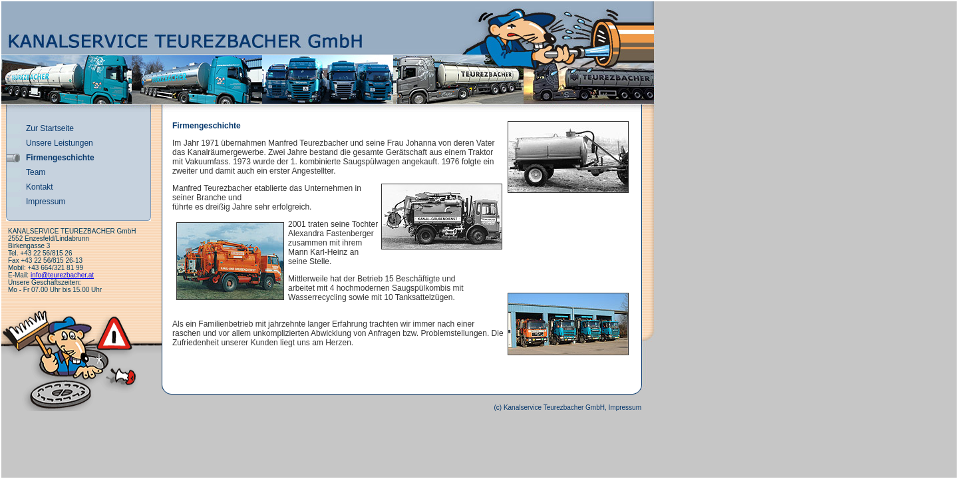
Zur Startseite (50, 128)
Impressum (45, 201)
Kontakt (39, 187)
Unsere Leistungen (59, 143)
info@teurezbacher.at (62, 275)
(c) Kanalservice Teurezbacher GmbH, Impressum (567, 407)
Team (35, 172)
